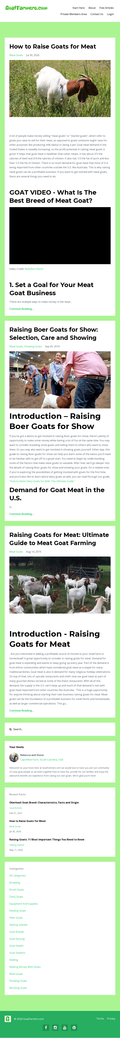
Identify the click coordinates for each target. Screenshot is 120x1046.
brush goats (16, 898)
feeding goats (17, 918)
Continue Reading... (21, 309)
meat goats (16, 55)
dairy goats (16, 905)
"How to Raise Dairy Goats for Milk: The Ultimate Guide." (42, 481)
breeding (14, 890)
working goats (18, 996)
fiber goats (16, 926)
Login (110, 14)
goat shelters (17, 961)
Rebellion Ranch (34, 269)
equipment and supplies (23, 912)
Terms (99, 1027)
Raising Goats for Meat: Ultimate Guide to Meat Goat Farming (55, 543)
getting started (16, 853)
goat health (16, 954)
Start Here (78, 8)
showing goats (33, 346)
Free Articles (106, 8)
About (92, 8)
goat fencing (17, 947)
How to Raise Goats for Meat (55, 46)
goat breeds (15, 816)
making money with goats (25, 975)
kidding (13, 968)
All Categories (17, 883)
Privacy (111, 1027)
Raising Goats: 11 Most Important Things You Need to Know (46, 847)
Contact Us (96, 14)
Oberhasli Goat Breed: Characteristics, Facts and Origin (44, 810)
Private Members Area (73, 14)
